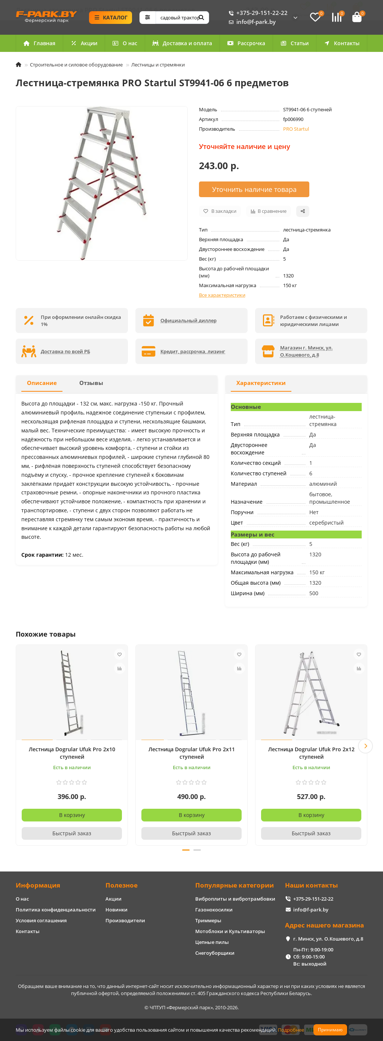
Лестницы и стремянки (158, 66)
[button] (365, 746)
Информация (38, 885)
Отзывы (91, 385)
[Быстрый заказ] (72, 835)
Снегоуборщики (215, 953)
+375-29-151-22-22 (257, 14)
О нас (124, 45)
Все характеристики (222, 296)
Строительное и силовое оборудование (76, 66)
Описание (42, 385)
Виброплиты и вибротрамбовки (235, 898)
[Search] (182, 18)
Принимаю (330, 1029)
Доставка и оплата (182, 45)
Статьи (294, 45)
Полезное (121, 885)
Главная (39, 45)
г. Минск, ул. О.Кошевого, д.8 (328, 938)
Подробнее (291, 1029)
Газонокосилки (214, 909)
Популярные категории (234, 885)
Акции (83, 45)
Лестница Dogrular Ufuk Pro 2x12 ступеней (311, 755)
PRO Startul (296, 130)
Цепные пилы (212, 942)
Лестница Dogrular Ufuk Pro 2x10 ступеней (72, 755)
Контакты (341, 45)
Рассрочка (246, 45)
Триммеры (208, 920)
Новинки (116, 909)
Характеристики (261, 385)
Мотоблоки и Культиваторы (230, 931)
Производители (125, 920)
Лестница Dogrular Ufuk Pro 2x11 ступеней (191, 755)
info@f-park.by (251, 23)
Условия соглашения (41, 920)
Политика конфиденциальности (56, 909)
